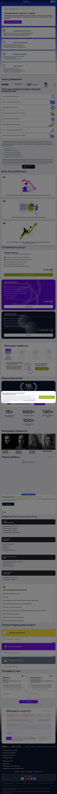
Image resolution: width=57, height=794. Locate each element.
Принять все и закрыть (47, 397)
